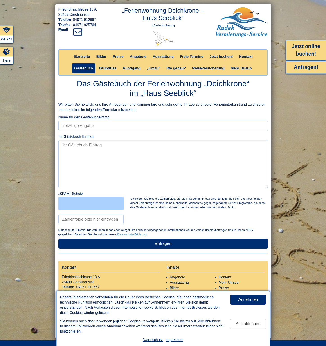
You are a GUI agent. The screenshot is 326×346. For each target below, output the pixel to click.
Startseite (82, 56)
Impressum (174, 340)
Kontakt (246, 56)
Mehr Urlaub (241, 68)
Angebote (138, 56)
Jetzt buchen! (221, 56)
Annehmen (248, 299)
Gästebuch (83, 68)
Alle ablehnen (248, 323)
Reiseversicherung (208, 68)
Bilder (101, 56)
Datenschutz (153, 340)
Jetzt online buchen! (306, 50)
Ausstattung (163, 56)
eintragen (163, 243)
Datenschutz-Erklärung (131, 234)
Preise (118, 56)
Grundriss (107, 68)
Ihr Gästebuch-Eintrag (76, 136)
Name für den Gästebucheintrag (84, 117)
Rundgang (132, 68)
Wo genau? (176, 68)
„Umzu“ (153, 68)
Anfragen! (306, 67)
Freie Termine (191, 56)
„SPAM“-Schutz (70, 194)
